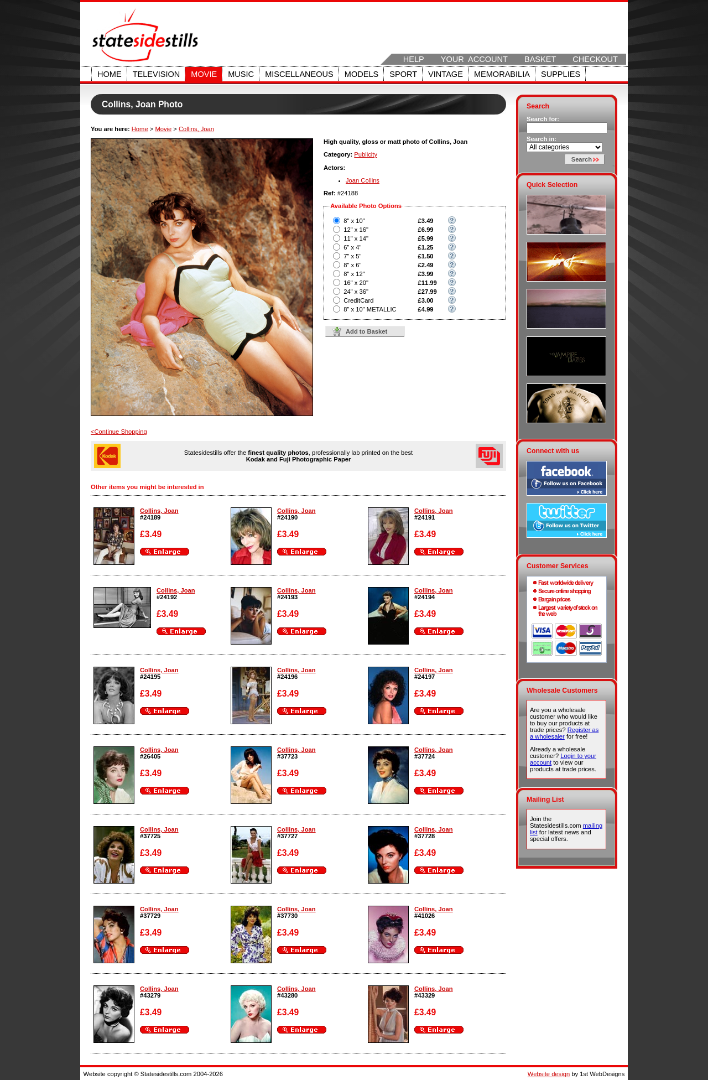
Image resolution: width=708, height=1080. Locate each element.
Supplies (560, 74)
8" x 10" (354, 220)
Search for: (543, 119)
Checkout (595, 59)
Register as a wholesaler (564, 733)
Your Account (474, 59)
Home (109, 74)
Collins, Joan (196, 129)
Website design (549, 1074)
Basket (540, 59)
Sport (403, 74)
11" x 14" (355, 238)
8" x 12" (354, 274)
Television (156, 74)
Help (413, 59)
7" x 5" (352, 256)
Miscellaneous (299, 74)
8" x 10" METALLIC (369, 309)
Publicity (365, 154)
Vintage (445, 74)
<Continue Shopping (119, 431)
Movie (204, 74)
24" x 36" (355, 291)
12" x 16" (355, 229)
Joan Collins (362, 180)
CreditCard (358, 300)
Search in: (541, 139)
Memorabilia (502, 74)
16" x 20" (355, 282)
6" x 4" (352, 247)
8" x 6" (352, 265)
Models (361, 74)
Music (241, 74)
